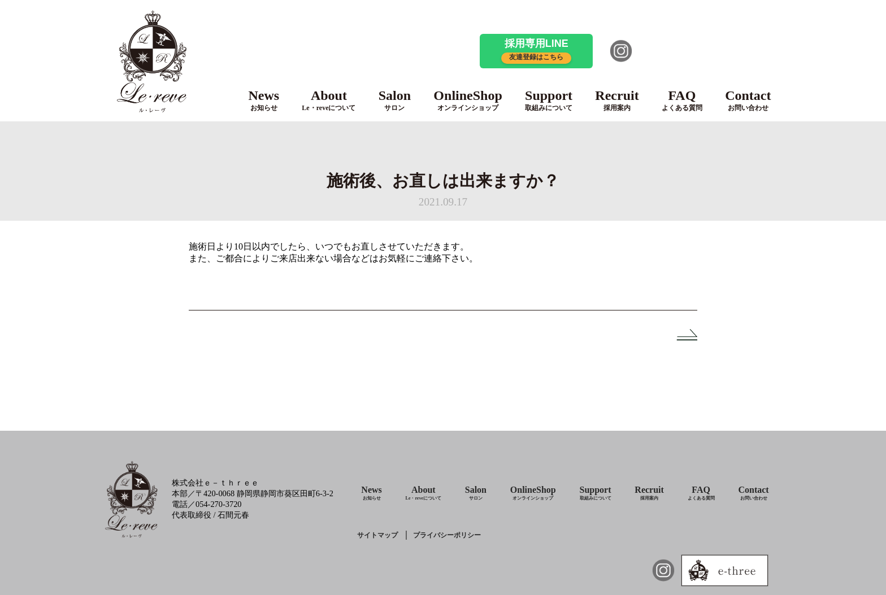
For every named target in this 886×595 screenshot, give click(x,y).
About (328, 100)
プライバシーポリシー (447, 535)
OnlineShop (467, 100)
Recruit (617, 100)
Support (548, 100)
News (263, 100)
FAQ (682, 100)
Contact (748, 100)
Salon (395, 100)
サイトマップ (377, 535)
